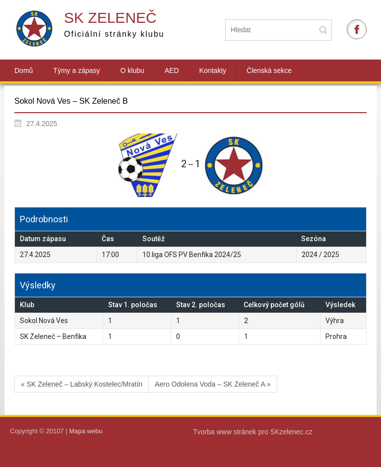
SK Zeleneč (110, 17)
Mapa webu (85, 431)
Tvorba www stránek (225, 432)
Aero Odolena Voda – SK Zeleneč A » (213, 384)
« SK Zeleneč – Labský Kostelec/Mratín (81, 384)
